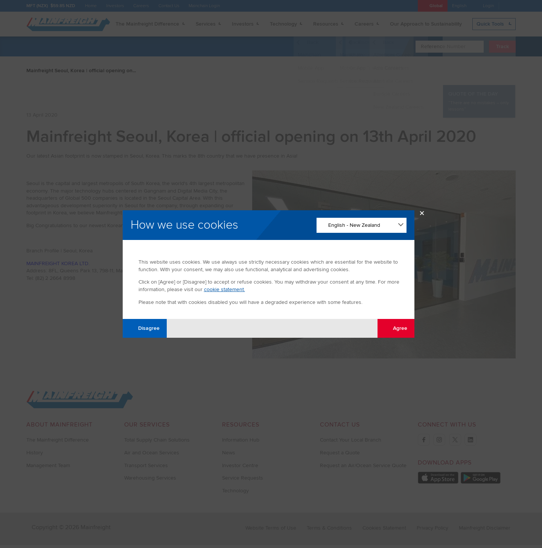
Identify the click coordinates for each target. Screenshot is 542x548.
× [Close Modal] (422, 215)
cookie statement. (224, 289)
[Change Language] (361, 225)
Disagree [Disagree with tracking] (144, 328)
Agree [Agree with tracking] (395, 328)
